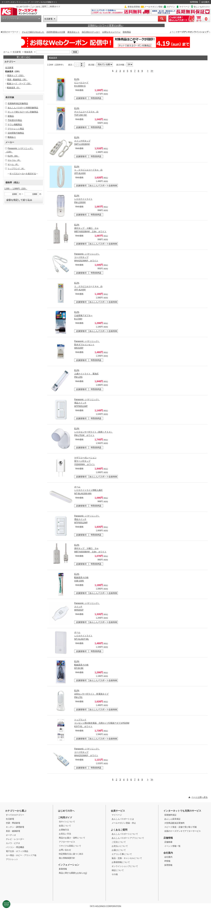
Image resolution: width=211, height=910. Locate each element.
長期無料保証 (170, 815)
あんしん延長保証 (172, 819)
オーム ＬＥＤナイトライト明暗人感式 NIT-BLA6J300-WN (88, 490)
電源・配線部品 (17, 79)
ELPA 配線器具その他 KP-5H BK (81, 664)
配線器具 (28, 52)
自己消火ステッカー (91, 32)
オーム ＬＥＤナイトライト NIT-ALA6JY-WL (83, 635)
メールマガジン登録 (153, 7)
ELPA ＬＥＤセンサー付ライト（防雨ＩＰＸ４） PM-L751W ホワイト (93, 431)
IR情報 (167, 861)
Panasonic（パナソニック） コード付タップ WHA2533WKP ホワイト (87, 752)
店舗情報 (168, 837)
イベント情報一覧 (172, 846)
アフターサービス (67, 842)
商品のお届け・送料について (72, 838)
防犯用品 (127, 32)
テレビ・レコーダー (15, 839)
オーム (13, 164)
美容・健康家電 (13, 831)
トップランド (16, 168)
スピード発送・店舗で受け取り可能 (180, 827)
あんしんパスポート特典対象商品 (23, 108)
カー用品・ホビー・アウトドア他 (21, 855)
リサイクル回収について (70, 846)
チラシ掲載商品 (15, 124)
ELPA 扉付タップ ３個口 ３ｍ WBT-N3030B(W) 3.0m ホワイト (90, 548)
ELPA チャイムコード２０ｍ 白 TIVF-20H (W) (86, 111)
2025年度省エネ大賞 (56, 32)
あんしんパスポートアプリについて (128, 838)
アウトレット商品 (16, 129)
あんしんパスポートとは (123, 819)
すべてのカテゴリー (15, 815)
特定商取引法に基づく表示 (71, 854)
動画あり (12, 137)
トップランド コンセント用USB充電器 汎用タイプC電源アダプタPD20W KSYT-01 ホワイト (101, 723)
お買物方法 (64, 830)
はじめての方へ (23, 6)
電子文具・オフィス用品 (17, 851)
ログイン (171, 7)
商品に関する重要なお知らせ (73, 873)
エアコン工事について (122, 854)
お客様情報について (121, 862)
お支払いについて (120, 846)
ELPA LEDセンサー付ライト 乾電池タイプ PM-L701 (91, 693)
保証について (118, 870)
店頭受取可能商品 (16, 133)
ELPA (13, 156)
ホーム (6, 52)
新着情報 (63, 869)
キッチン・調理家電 (15, 827)
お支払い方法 (65, 834)
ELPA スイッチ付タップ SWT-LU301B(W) (82, 140)
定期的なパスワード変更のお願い (105, 25)
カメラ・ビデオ (13, 843)
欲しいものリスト (202, 7)
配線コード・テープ (19, 83)
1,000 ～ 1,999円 (15, 188)
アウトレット (12, 859)
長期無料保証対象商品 (18, 103)
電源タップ (16, 75)
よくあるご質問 (39, 6)
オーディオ (11, 835)
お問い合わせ (65, 850)
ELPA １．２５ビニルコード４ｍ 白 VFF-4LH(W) (88, 286)
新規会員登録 (134, 7)
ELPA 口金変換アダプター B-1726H (83, 315)
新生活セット (73, 32)
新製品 (11, 116)
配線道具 (13, 87)
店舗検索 (168, 842)
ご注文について (119, 842)
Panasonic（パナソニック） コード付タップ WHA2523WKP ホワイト (87, 257)
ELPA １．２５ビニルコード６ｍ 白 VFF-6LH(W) (88, 169)
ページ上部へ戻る (199, 797)
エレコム (14, 160)
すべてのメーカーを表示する (23, 173)
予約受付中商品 (15, 120)
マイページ (184, 7)
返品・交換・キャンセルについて (127, 858)
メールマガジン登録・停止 (124, 823)
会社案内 (205, 2)
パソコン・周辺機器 (15, 847)
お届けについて (119, 850)
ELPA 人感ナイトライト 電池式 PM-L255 (86, 373)
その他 (115, 874)
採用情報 (194, 2)
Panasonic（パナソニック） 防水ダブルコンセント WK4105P (87, 344)
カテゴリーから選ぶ (12, 19)
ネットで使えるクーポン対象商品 (23, 112)
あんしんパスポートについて (125, 834)
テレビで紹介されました (33, 32)
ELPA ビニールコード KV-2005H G (81, 82)
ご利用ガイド (54, 6)
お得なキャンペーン (111, 32)
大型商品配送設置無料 (174, 823)
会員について (65, 826)
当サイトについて (67, 821)
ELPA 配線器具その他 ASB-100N (81, 577)
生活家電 (48, 19)
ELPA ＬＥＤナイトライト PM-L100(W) (83, 199)
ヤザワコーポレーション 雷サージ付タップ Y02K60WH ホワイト (85, 461)
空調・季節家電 (13, 823)
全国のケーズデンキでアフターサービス (182, 831)
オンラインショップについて (125, 866)
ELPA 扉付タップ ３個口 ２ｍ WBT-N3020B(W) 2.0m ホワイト (90, 228)
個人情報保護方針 (67, 858)
